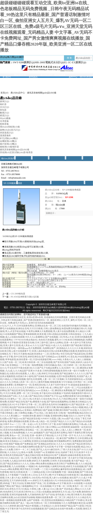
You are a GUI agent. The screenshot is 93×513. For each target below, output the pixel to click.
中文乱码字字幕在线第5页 (19, 368)
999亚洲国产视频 (11, 444)
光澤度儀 (4, 121)
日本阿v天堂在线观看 (60, 461)
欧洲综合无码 (22, 328)
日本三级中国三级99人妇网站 (49, 342)
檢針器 (3, 104)
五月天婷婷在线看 (18, 480)
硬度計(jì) (4, 115)
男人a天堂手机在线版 (15, 331)
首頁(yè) (4, 93)
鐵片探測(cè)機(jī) (8, 144)
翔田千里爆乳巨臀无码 (79, 432)
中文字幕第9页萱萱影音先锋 (20, 342)
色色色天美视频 (46, 340)
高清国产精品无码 (15, 402)
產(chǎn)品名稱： (53, 190)
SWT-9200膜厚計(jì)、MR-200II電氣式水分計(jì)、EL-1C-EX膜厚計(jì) (49, 62)
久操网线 (26, 441)
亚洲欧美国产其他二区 (35, 483)
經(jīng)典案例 (59, 76)
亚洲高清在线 (38, 385)
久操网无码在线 (57, 466)
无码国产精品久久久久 (60, 421)
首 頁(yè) (7, 76)
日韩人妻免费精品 (52, 328)
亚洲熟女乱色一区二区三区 (48, 326)
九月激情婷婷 (34, 494)
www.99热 (56, 359)
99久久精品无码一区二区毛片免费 (20, 458)
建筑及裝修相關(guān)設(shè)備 (41, 93)
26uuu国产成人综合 (70, 418)
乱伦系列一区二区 (70, 368)
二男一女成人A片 (29, 424)
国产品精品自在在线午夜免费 (59, 509)
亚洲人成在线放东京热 (42, 351)
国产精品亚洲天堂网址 (56, 432)
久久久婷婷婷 (9, 506)
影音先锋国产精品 (63, 506)
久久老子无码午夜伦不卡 (58, 385)
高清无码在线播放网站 (13, 430)
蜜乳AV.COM (61, 340)
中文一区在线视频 (42, 486)
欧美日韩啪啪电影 (76, 340)
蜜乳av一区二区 (17, 399)
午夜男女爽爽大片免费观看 (39, 331)
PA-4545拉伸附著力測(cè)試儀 (25, 297)
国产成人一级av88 (24, 503)
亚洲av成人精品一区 (39, 421)
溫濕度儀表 (5, 135)
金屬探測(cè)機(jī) (8, 141)
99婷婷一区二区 (74, 365)
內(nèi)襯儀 (5, 118)
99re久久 (57, 399)
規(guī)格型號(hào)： (54, 197)
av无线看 (78, 509)
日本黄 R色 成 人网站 (48, 387)
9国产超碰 (47, 410)
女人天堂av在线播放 (41, 492)
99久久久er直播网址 (34, 337)
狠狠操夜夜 (55, 382)
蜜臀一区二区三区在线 (27, 393)
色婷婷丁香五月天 (69, 452)
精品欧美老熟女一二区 (38, 354)
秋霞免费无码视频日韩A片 (74, 328)
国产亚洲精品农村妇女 (44, 444)
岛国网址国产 (49, 348)
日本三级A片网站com (50, 427)
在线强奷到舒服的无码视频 (75, 326)
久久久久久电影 (63, 444)
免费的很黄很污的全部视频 (75, 396)
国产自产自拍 (47, 494)
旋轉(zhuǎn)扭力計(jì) (10, 130)
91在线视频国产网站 (12, 334)
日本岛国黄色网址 (25, 326)
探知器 (3, 110)
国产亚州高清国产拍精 (64, 362)
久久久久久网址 (84, 435)
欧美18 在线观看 (74, 483)
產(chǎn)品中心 (46, 76)
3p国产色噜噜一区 (35, 500)
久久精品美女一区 (50, 438)
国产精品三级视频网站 (22, 486)
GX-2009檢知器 (18, 293)
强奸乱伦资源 (16, 472)
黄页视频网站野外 (62, 441)
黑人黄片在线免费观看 (64, 331)
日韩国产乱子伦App (52, 396)
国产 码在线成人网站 (69, 489)
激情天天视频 (43, 416)
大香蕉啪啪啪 (54, 503)
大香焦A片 (67, 359)
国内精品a (30, 390)
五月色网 (4, 461)
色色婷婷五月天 (10, 492)
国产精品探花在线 (31, 418)
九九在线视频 (18, 466)
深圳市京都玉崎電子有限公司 (52, 304)
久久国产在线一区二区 (10, 362)
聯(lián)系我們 (86, 76)
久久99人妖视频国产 (35, 432)
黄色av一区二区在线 (19, 435)
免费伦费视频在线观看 (18, 421)
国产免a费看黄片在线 (35, 402)
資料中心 (73, 76)
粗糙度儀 (4, 124)
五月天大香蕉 (34, 438)
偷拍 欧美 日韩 (56, 413)
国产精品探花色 (77, 354)
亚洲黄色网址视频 (59, 416)
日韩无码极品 (50, 365)
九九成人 (10, 371)
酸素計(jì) (4, 113)
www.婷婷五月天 (35, 480)
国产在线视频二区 (53, 337)
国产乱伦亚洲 (46, 447)
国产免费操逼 (26, 444)
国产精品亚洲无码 (15, 390)
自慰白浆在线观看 (18, 373)
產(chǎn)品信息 (83, 58)
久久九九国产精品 (41, 345)
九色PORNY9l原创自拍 (14, 427)
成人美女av (26, 345)
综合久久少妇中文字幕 (79, 416)
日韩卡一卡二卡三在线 (24, 449)
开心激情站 (5, 438)
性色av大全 (68, 337)
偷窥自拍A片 (50, 480)
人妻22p (45, 489)
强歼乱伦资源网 (33, 379)
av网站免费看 (12, 469)
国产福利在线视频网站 (57, 402)
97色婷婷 (66, 393)
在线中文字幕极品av (13, 410)
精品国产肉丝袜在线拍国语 (22, 407)
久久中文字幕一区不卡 (65, 435)
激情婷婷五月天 (59, 492)
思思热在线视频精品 (54, 500)
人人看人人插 (34, 373)
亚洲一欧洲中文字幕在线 (41, 435)
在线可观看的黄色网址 (67, 424)
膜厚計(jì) (4, 101)
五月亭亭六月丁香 (47, 424)
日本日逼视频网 (53, 472)
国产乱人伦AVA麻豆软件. (48, 449)
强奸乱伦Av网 (32, 427)
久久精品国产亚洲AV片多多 (28, 371)
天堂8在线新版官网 (42, 359)
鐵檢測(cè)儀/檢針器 (9, 147)
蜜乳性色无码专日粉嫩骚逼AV (56, 404)
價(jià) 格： (52, 208)
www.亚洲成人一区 (45, 390)
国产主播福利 (60, 455)
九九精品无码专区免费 (20, 461)
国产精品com (15, 418)
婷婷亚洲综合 (34, 356)
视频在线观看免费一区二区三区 (51, 497)
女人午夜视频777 (13, 475)
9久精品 (25, 489)
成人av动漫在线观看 (14, 337)
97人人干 (11, 326)
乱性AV (10, 404)
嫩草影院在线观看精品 (71, 469)
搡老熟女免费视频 (63, 390)
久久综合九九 (13, 452)
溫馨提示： (51, 213)
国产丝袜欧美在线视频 (44, 376)
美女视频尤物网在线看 (28, 447)
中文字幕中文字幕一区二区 (28, 404)
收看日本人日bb (29, 475)
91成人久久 (56, 345)
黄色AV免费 (27, 452)
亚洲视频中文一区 (22, 385)
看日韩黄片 (76, 494)
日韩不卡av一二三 (11, 424)
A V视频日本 (31, 466)
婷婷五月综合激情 (50, 373)
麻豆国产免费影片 (68, 438)
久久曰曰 (81, 410)
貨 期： (50, 205)
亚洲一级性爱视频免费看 (49, 458)
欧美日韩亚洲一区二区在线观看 (37, 362)
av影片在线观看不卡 (21, 351)
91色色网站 (54, 469)
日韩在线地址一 (76, 334)
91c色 (28, 399)
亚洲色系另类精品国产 (13, 455)
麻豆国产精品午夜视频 (27, 506)
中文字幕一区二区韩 (61, 486)
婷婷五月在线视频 (74, 466)
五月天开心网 (44, 475)
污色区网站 (67, 399)
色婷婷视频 (44, 466)
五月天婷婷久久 (29, 387)
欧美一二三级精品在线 (34, 472)
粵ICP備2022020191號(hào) (56, 310)
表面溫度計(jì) (6, 133)
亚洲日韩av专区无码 (59, 354)
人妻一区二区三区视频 (53, 379)
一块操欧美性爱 (28, 416)
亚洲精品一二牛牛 (18, 365)
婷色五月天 (15, 489)
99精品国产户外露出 (74, 500)
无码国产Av (39, 452)
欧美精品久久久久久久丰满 (70, 348)
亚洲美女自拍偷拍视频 (42, 441)
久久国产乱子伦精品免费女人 (47, 368)
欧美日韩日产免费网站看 (66, 463)
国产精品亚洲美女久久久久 (16, 463)
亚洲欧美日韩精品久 (78, 402)
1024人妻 (54, 489)
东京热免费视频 (17, 432)
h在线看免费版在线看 (64, 351)
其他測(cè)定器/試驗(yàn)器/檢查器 (16, 152)
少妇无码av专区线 (39, 478)
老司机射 (59, 494)
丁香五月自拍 (16, 483)
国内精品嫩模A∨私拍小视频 (69, 407)
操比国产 (73, 478)
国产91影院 (78, 506)
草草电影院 (10, 359)
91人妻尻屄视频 (41, 382)
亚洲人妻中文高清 (11, 345)
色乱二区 (61, 365)
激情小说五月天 (19, 438)
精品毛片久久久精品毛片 (79, 497)
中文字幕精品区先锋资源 (64, 475)
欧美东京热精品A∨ (12, 441)
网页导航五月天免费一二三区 (34, 469)
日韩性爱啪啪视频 (51, 371)
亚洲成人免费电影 (32, 410)
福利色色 (48, 430)
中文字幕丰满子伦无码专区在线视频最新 (24, 509)
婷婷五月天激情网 (40, 461)
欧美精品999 (47, 455)
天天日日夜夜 (36, 328)
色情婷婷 (65, 427)
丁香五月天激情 (19, 354)
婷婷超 (6, 483)
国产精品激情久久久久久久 (72, 373)
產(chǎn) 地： (53, 201)
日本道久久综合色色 (42, 399)
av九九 (3, 326)
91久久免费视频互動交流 (73, 503)
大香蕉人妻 (35, 489)
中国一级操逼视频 (70, 472)
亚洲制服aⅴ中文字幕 (56, 483)
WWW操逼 (67, 382)
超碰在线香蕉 (74, 455)
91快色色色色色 (65, 480)
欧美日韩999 (25, 492)
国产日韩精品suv (49, 356)
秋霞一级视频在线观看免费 (13, 500)
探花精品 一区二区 (34, 430)
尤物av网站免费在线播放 (41, 463)
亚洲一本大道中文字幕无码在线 (77, 458)
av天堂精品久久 (46, 506)
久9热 (67, 494)
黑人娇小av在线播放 (58, 478)
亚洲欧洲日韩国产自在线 (65, 410)
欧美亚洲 (41, 334)
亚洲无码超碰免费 (18, 494)
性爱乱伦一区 (40, 503)
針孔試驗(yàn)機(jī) (9, 138)
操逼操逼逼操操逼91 (81, 385)
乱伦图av (4, 418)
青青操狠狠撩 (29, 334)
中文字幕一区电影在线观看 (67, 447)
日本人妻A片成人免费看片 (17, 478)
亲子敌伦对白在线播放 (50, 393)
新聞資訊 (33, 76)
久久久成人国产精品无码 (30, 396)
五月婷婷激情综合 (73, 379)
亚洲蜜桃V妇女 (52, 452)
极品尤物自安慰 (32, 455)
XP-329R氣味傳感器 (71, 190)
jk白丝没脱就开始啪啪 (24, 497)
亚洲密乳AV (64, 356)
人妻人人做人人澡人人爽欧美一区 (70, 430)
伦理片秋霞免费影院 (66, 376)
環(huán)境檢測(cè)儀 (10, 127)
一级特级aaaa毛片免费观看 (29, 348)
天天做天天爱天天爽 (45, 407)
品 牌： (50, 193)
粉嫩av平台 (33, 413)
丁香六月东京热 (68, 449)
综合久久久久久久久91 (10, 387)
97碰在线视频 (19, 379)
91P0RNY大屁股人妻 (50, 418)
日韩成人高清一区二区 (22, 382)
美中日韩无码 (20, 356)
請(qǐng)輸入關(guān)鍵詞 (12, 57)
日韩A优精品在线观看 (57, 334)
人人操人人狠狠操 (81, 359)
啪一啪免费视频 (35, 365)
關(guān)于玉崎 (20, 76)
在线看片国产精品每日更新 (75, 345)
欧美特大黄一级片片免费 (72, 371)
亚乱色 (74, 356)
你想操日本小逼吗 (24, 376)
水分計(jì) (4, 107)
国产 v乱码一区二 (67, 387)
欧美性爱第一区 (24, 359)
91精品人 (7, 379)
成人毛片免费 (74, 492)
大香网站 (22, 413)
